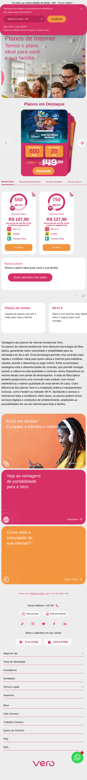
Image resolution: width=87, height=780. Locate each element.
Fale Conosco (11, 713)
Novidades (9, 678)
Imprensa (8, 695)
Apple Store (57, 642)
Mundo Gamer (74, 182)
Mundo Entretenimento (30, 182)
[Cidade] (25, 19)
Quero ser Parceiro (13, 730)
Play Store (28, 642)
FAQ (5, 738)
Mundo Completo (54, 182)
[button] (81, 143)
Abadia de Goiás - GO (43, 3)
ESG (5, 747)
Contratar (18, 247)
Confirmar (57, 19)
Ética (6, 705)
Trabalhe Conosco (13, 722)
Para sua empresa (55, 614)
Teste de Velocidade (14, 661)
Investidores (10, 670)
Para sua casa (29, 614)
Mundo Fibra (7, 182)
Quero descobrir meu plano (30, 277)
